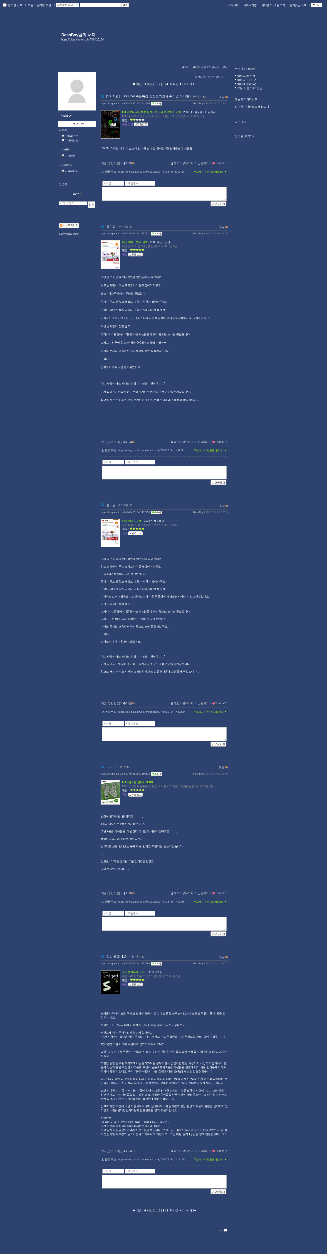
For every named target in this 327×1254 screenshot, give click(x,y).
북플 (30, 5)
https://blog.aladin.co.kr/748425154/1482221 (125, 233)
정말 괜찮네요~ (117, 956)
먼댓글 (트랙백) (244, 136)
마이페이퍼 (65, 164)
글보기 (185, 67)
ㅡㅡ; (110, 766)
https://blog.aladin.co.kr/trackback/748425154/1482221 (151, 450)
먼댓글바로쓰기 (217, 171)
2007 (76, 194)
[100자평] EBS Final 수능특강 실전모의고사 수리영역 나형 (147, 96)
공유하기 (187, 163)
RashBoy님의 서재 (78, 35)
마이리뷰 (64, 149)
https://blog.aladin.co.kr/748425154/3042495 (125, 103)
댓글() (223, 97)
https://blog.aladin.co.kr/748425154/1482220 (125, 512)
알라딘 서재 (15, 5)
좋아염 (111, 226)
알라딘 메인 (45, 5)
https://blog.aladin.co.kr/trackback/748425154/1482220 (151, 711)
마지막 (190, 84)
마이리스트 (71, 140)
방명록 (63, 184)
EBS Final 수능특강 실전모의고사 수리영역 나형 (151, 112)
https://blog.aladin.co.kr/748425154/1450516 (125, 773)
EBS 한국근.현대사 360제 (138, 782)
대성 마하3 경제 (131, 520)
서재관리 (267, 5)
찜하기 (203, 163)
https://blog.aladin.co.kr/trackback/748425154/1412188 (151, 1159)
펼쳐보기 (201, 76)
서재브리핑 (251, 5)
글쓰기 (282, 5)
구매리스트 (71, 136)
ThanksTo (219, 163)
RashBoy (198, 103)
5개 (211, 76)
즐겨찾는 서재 (299, 5)
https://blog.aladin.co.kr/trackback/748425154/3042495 (151, 171)
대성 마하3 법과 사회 (135, 242)
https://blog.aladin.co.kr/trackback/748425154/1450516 (151, 901)
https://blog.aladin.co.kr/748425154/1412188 (125, 963)
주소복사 (199, 171)
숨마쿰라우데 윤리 (133, 972)
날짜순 (220, 76)
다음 (177, 84)
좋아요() (129, 163)
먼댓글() (116, 163)
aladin (76, 234)
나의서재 (234, 5)
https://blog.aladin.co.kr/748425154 (82, 39)
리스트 (63, 129)
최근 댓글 (240, 121)
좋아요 (175, 163)
